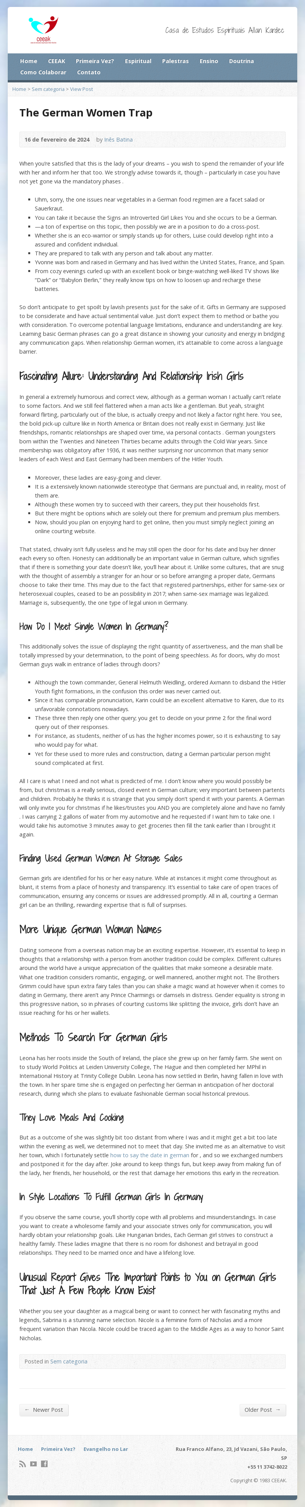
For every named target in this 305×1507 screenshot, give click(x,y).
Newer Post (43, 1409)
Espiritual (138, 61)
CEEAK (56, 61)
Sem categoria (48, 89)
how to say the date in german (149, 1155)
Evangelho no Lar (106, 1448)
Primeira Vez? (95, 61)
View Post (81, 89)
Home (28, 61)
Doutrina (241, 61)
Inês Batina (118, 139)
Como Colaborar (43, 72)
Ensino (209, 61)
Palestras (175, 61)
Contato (89, 72)
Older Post (263, 1409)
